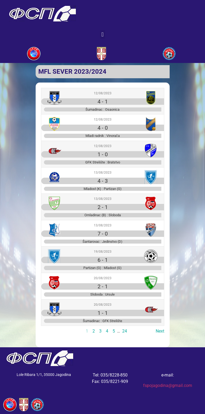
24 (124, 331)
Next (160, 331)
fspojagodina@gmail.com (167, 385)
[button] (102, 34)
